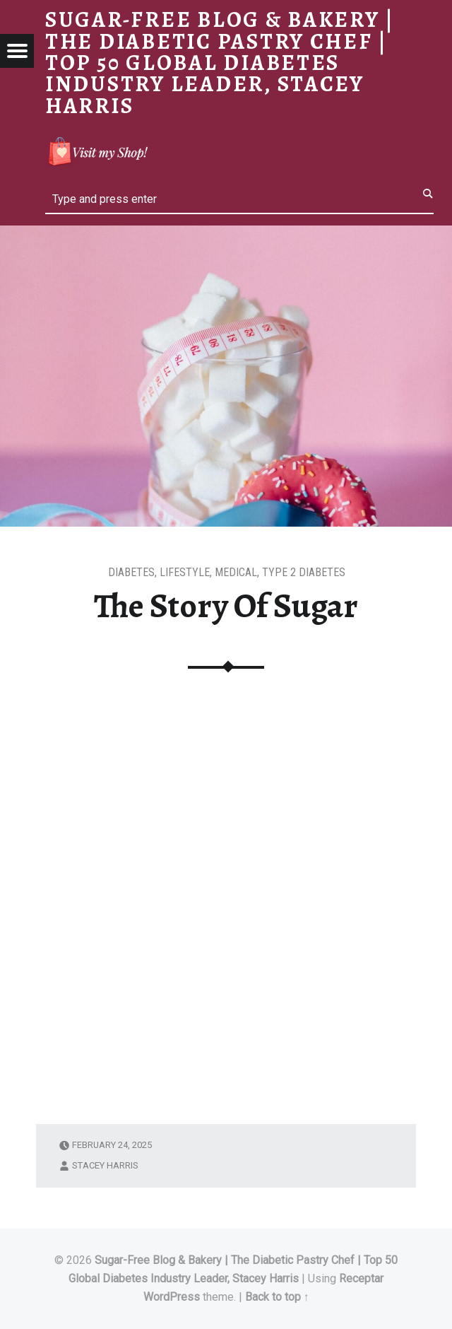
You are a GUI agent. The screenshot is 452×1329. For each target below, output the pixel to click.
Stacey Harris (105, 1165)
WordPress (171, 1297)
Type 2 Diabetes (303, 572)
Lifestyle (185, 572)
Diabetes (131, 572)
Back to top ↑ (277, 1297)
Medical (236, 572)
